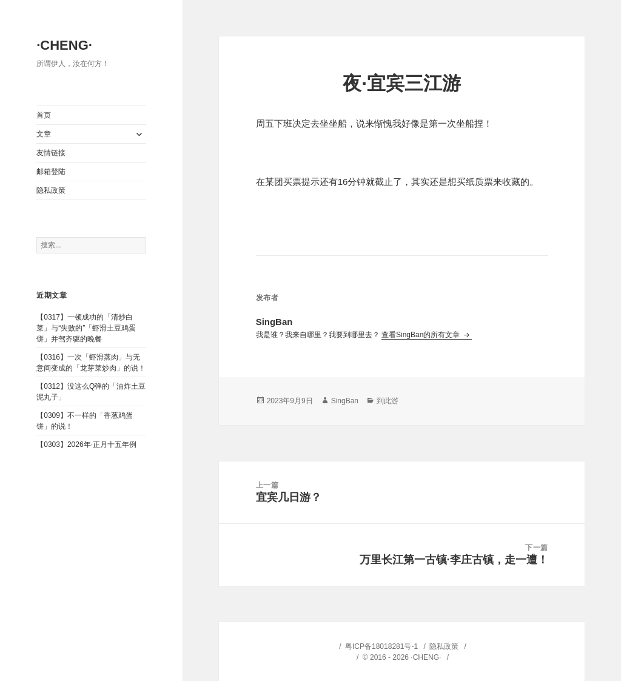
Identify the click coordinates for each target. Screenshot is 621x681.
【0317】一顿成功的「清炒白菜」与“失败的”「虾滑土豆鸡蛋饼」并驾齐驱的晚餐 (86, 328)
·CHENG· (64, 45)
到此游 (387, 401)
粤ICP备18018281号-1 (381, 646)
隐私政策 (50, 190)
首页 (43, 115)
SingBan (344, 401)
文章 (43, 134)
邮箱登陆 (50, 171)
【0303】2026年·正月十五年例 (86, 444)
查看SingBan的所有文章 (421, 334)
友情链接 (50, 153)
